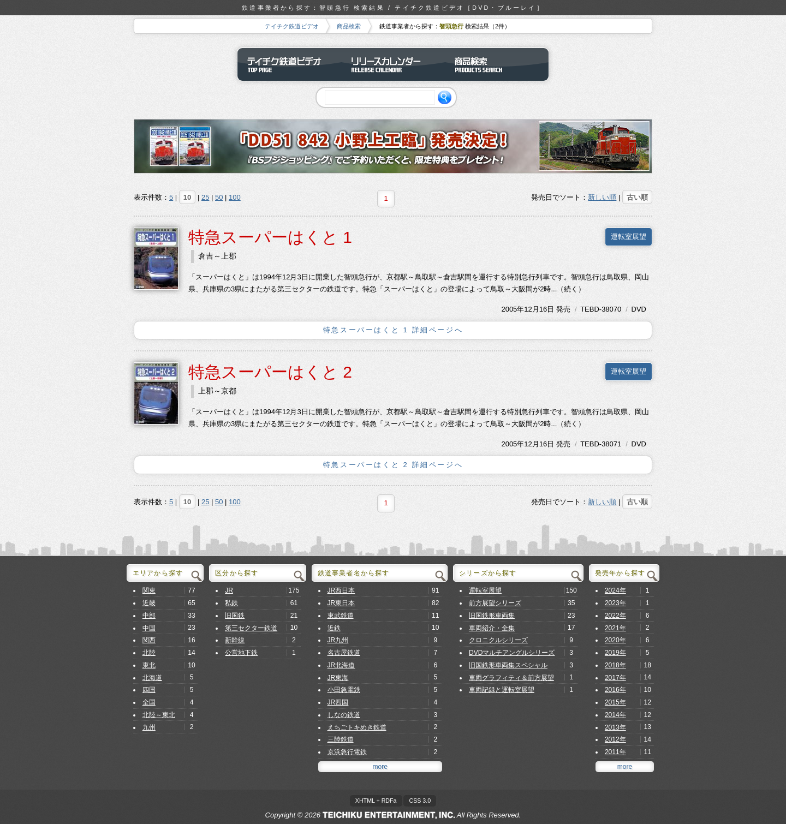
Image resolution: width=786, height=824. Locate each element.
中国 (149, 628)
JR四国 (338, 702)
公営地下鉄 (241, 652)
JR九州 (338, 640)
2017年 (615, 678)
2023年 (615, 603)
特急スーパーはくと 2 (270, 372)
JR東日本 (341, 603)
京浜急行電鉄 (347, 752)
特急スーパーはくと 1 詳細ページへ (393, 330)
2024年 (615, 590)
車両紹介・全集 (492, 628)
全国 (149, 702)
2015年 (615, 702)
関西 (149, 640)
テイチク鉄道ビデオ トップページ (289, 64)
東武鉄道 (340, 615)
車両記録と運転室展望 (501, 690)
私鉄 (231, 603)
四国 (149, 690)
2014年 (615, 715)
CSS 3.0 (420, 800)
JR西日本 (341, 590)
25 (205, 197)
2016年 (615, 690)
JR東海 (338, 678)
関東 (149, 590)
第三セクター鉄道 (251, 628)
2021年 (615, 628)
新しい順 (602, 197)
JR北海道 (341, 665)
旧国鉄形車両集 (492, 615)
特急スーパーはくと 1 (270, 237)
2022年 (615, 615)
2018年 (615, 665)
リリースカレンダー (393, 64)
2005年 (512, 309)
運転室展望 (628, 236)
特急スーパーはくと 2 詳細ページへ (393, 465)
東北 (149, 665)
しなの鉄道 (343, 715)
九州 (149, 727)
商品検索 (349, 26)
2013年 (615, 727)
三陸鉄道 (340, 739)
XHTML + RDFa (376, 800)
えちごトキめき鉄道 (356, 727)
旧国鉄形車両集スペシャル (508, 665)
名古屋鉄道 (343, 652)
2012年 (615, 739)
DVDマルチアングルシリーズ (512, 652)
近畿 (149, 603)
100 (235, 197)
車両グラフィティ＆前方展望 (511, 678)
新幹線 (235, 640)
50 (219, 197)
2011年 (615, 752)
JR (229, 590)
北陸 (149, 652)
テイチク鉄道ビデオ (292, 26)
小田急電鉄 (343, 690)
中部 (149, 615)
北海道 (152, 678)
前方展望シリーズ (495, 603)
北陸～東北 (158, 715)
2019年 (615, 652)
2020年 (615, 640)
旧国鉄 (235, 615)
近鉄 (334, 628)
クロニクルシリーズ (498, 640)
